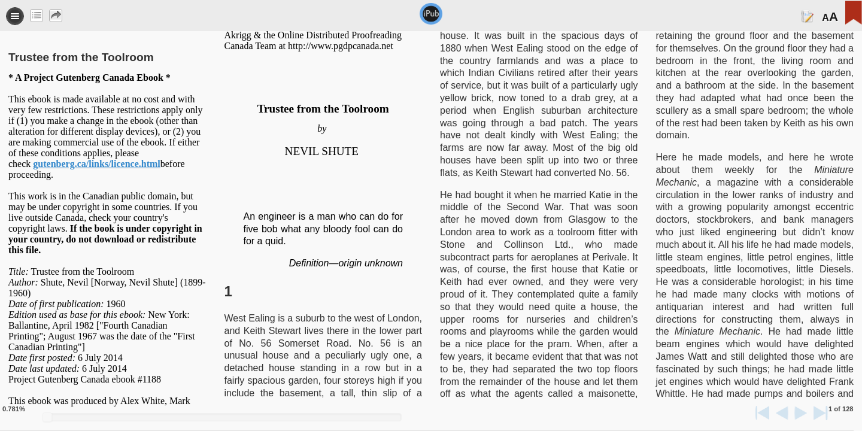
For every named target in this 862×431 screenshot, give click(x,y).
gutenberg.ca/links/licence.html (96, 164)
